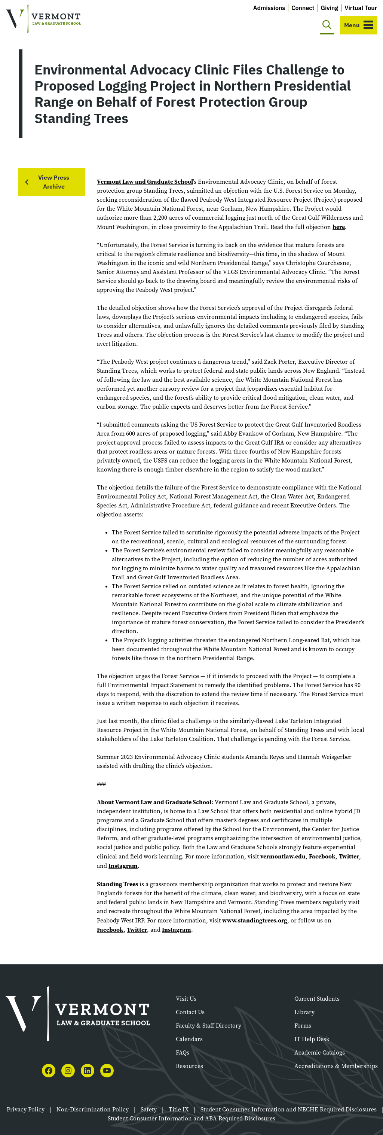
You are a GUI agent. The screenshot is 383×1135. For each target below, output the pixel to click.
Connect (302, 8)
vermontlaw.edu (283, 856)
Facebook (322, 856)
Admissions (269, 8)
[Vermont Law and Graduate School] (43, 18)
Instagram (123, 865)
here (339, 227)
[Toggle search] (327, 25)
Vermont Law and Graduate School (145, 181)
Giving (329, 8)
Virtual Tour (360, 8)
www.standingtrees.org (254, 920)
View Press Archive (53, 182)
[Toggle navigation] (358, 25)
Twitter (349, 856)
